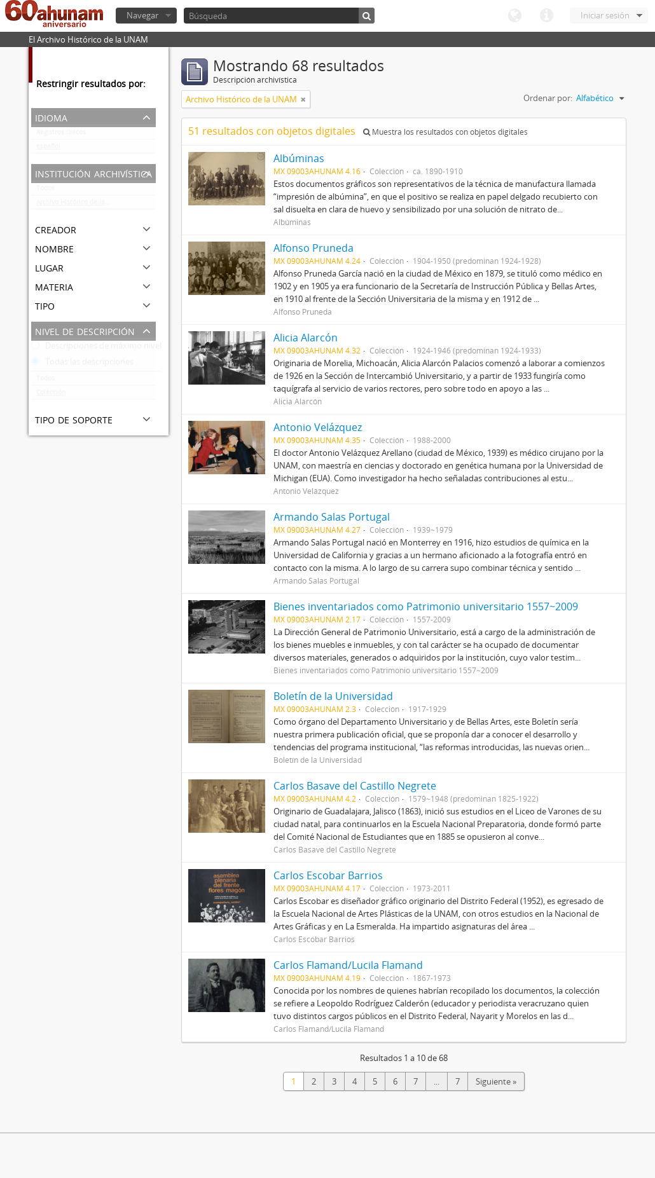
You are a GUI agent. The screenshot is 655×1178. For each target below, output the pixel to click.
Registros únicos (61, 134)
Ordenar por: (547, 98)
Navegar (142, 15)
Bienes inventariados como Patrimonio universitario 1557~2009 (425, 606)
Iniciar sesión (605, 15)
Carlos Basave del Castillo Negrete (354, 786)
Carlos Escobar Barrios (328, 875)
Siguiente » (496, 1081)
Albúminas (298, 158)
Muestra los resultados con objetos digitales (445, 132)
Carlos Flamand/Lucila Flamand (348, 965)
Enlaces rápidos (546, 16)
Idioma (514, 16)
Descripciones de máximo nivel (96, 348)
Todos (45, 190)
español (48, 148)
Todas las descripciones (82, 364)
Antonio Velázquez (317, 427)
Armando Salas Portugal (331, 517)
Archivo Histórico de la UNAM (81, 204)
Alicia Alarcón (305, 338)
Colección (51, 394)
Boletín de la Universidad (333, 696)
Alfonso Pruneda (316, 248)
